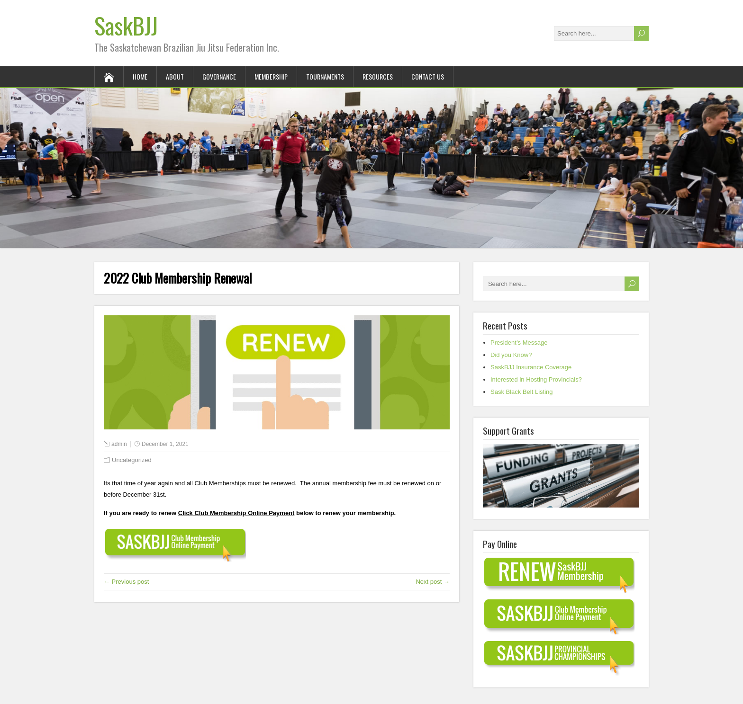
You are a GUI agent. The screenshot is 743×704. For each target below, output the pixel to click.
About (175, 76)
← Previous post (126, 581)
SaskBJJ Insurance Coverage (530, 367)
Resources (377, 76)
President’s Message (518, 342)
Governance (219, 76)
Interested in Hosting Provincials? (536, 379)
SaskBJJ (126, 25)
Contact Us (427, 76)
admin (119, 444)
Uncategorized (132, 459)
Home (140, 76)
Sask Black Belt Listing (521, 391)
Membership (271, 76)
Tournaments (325, 76)
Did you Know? (511, 354)
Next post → (433, 581)
